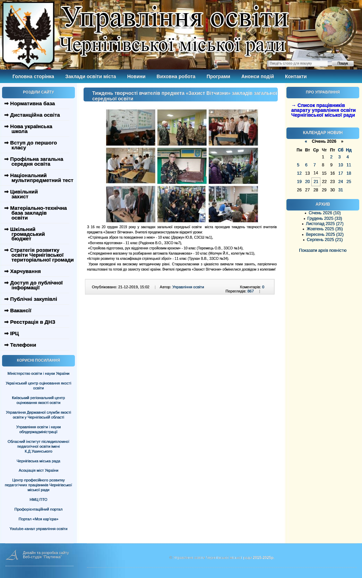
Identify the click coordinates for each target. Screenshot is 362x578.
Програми (218, 76)
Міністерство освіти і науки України (38, 373)
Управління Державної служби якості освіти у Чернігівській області (38, 414)
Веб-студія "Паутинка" (42, 557)
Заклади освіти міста (90, 76)
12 (299, 173)
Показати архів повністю (323, 250)
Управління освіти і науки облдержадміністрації (38, 429)
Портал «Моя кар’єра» (39, 519)
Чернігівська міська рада (38, 461)
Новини (136, 76)
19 (299, 181)
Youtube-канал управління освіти (39, 529)
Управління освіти (188, 287)
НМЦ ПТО (39, 499)
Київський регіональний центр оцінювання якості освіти (38, 400)
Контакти (296, 76)
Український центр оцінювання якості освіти (38, 385)
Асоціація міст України (38, 470)
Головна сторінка (33, 76)
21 (315, 181)
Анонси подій (257, 76)
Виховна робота (176, 76)
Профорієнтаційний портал (38, 509)
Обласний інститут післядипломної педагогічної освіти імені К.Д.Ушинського (38, 446)
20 (307, 181)
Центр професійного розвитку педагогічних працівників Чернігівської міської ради (38, 485)
